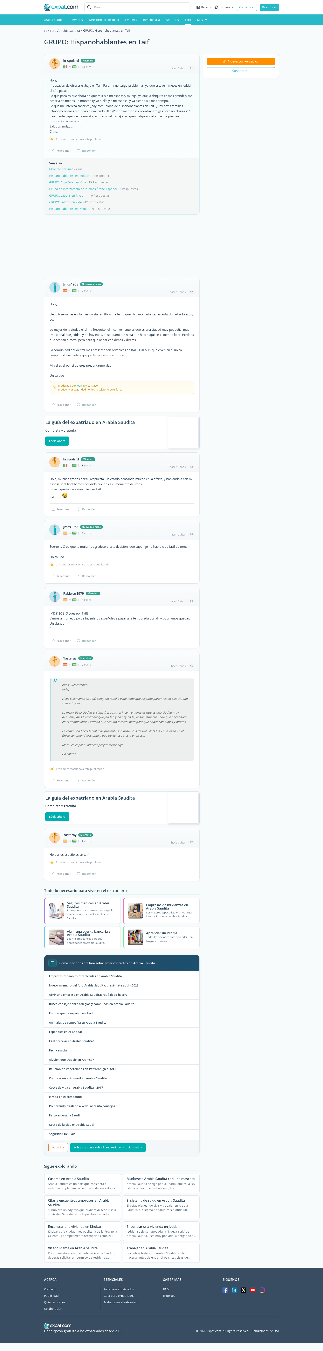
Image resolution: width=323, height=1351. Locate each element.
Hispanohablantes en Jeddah (69, 176)
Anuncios (172, 20)
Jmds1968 (70, 284)
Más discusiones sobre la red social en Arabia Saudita (108, 1156)
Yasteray (69, 662)
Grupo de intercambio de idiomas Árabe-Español (83, 189)
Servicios (77, 20)
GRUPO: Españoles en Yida (67, 182)
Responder (86, 150)
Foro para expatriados (119, 1298)
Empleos (131, 20)
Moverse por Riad (61, 169)
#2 (191, 292)
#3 (191, 471)
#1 (191, 68)
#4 (191, 538)
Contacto (50, 1298)
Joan (79, 385)
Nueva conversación (240, 61)
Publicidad (51, 1304)
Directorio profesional (104, 20)
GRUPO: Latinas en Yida (65, 202)
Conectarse (247, 7)
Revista (204, 7)
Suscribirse (240, 70)
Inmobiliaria (151, 20)
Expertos (169, 1304)
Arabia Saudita (54, 20)
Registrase (269, 7)
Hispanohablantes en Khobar (69, 209)
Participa (58, 1156)
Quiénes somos (54, 1310)
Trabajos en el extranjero (121, 1310)
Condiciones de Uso (265, 1339)
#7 (191, 851)
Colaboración (53, 1317)
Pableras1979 (73, 597)
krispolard (71, 60)
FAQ (166, 1298)
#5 (191, 605)
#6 (191, 670)
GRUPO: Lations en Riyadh (67, 195)
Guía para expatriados (119, 1304)
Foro (188, 20)
